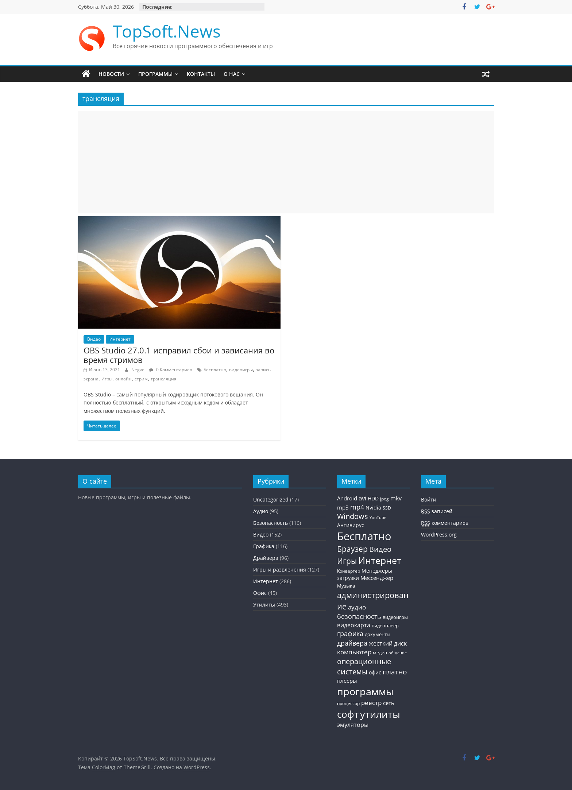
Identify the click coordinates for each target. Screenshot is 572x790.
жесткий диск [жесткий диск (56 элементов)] (388, 643)
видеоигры (241, 370)
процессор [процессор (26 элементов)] (348, 703)
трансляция (164, 379)
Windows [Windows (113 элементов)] (352, 516)
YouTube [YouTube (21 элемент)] (378, 517)
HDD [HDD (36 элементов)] (373, 498)
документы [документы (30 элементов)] (377, 634)
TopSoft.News (167, 31)
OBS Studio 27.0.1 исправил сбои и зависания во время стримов (179, 355)
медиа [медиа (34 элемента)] (380, 652)
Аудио (260, 511)
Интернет (120, 339)
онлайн (123, 379)
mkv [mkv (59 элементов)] (396, 498)
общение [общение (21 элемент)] (398, 652)
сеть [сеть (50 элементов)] (388, 702)
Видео (94, 339)
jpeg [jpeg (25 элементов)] (384, 499)
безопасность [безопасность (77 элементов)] (359, 616)
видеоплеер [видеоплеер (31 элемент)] (385, 625)
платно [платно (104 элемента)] (395, 672)
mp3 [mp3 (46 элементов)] (343, 507)
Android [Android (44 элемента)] (347, 498)
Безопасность (270, 522)
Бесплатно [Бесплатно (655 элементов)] (364, 536)
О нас (232, 73)
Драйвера (265, 557)
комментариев (444, 523)
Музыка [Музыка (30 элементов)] (346, 586)
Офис (260, 592)
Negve (138, 370)
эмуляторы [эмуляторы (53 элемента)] (352, 725)
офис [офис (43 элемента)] (375, 672)
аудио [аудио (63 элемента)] (357, 607)
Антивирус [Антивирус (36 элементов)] (350, 525)
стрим (141, 379)
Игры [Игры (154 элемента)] (347, 560)
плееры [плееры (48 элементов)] (347, 680)
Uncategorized (271, 499)
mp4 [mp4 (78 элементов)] (357, 507)
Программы (155, 73)
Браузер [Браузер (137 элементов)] (352, 549)
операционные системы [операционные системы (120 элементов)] (364, 667)
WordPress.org (439, 534)
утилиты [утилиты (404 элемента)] (380, 714)
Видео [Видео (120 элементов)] (380, 549)
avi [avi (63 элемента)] (362, 498)
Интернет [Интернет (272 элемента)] (379, 560)
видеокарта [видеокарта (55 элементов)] (353, 625)
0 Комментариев (170, 370)
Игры (106, 379)
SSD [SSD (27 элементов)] (387, 508)
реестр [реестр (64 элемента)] (371, 702)
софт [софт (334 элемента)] (348, 714)
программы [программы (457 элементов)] (365, 691)
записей (436, 511)
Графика (263, 546)
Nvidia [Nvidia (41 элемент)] (373, 507)
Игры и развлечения (279, 569)
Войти (428, 499)
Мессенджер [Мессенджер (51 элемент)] (376, 578)
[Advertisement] (286, 162)
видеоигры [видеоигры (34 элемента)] (395, 617)
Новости (111, 73)
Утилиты (264, 604)
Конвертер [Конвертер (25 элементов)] (348, 571)
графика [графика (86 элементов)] (350, 633)
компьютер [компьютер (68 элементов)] (354, 652)
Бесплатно (215, 370)
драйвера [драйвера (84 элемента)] (352, 643)
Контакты (201, 73)
